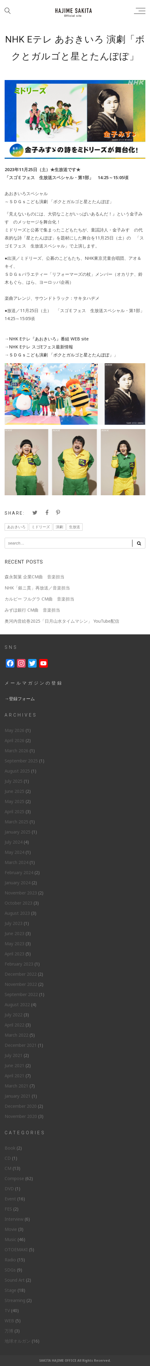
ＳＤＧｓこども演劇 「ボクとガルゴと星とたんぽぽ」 (61, 355)
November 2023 (21, 893)
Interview (14, 1219)
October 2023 (18, 903)
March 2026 (16, 750)
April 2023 (14, 954)
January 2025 (17, 832)
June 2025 (14, 791)
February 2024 (19, 872)
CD (8, 1158)
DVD (9, 1188)
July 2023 (13, 923)
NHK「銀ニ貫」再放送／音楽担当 (37, 588)
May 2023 (14, 943)
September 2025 (21, 761)
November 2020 (21, 1116)
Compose (14, 1178)
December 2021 (21, 1045)
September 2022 (21, 994)
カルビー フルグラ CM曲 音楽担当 (39, 599)
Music (10, 1239)
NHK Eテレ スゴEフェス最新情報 (41, 347)
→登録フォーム (20, 698)
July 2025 (13, 781)
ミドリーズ (40, 526)
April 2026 (14, 740)
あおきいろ (16, 526)
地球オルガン (17, 1341)
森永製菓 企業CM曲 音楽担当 (34, 577)
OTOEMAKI (16, 1249)
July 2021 (13, 1055)
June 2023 (14, 933)
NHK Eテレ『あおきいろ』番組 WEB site (49, 339)
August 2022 (17, 1004)
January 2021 (17, 1096)
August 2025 (17, 771)
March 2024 (16, 862)
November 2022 (21, 984)
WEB (9, 1321)
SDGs (10, 1270)
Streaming (15, 1300)
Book (10, 1148)
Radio (10, 1260)
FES (8, 1209)
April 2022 (14, 1025)
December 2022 (21, 974)
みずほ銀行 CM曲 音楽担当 (32, 610)
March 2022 (16, 1035)
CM (8, 1168)
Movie (11, 1229)
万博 (9, 1331)
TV (7, 1310)
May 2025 (14, 801)
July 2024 (13, 842)
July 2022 (13, 1015)
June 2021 (14, 1065)
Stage (10, 1290)
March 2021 (16, 1086)
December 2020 (21, 1106)
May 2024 (14, 852)
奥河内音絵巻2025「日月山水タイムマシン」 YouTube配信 (62, 621)
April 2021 (14, 1076)
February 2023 (19, 964)
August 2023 (17, 913)
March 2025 (16, 822)
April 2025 (14, 811)
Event (10, 1199)
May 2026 (14, 730)
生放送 (74, 526)
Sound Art (15, 1280)
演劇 (59, 526)
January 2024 (17, 883)
